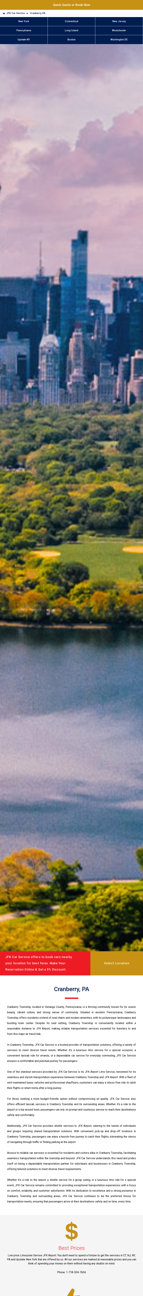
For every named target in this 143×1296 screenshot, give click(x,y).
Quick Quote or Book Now (71, 5)
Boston (71, 39)
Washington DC (119, 39)
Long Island (71, 30)
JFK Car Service (15, 13)
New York (23, 21)
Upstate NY (24, 39)
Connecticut (71, 21)
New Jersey (119, 21)
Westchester (119, 30)
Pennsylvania (23, 30)
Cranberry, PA (37, 13)
